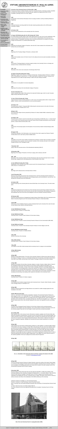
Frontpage (3, 9)
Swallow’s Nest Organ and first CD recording (5, 29)
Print (50, 427)
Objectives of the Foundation (4, 12)
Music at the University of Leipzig (4, 25)
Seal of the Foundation (3, 17)
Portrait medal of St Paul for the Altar (5, 38)
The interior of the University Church (5, 35)
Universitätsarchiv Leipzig (36, 355)
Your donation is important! (4, 41)
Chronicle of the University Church (5, 20)
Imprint (7, 427)
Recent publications (5, 42)
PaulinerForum (4, 45)
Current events (4, 44)
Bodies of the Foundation (4, 14)
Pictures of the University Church (5, 22)
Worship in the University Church (5, 33)
